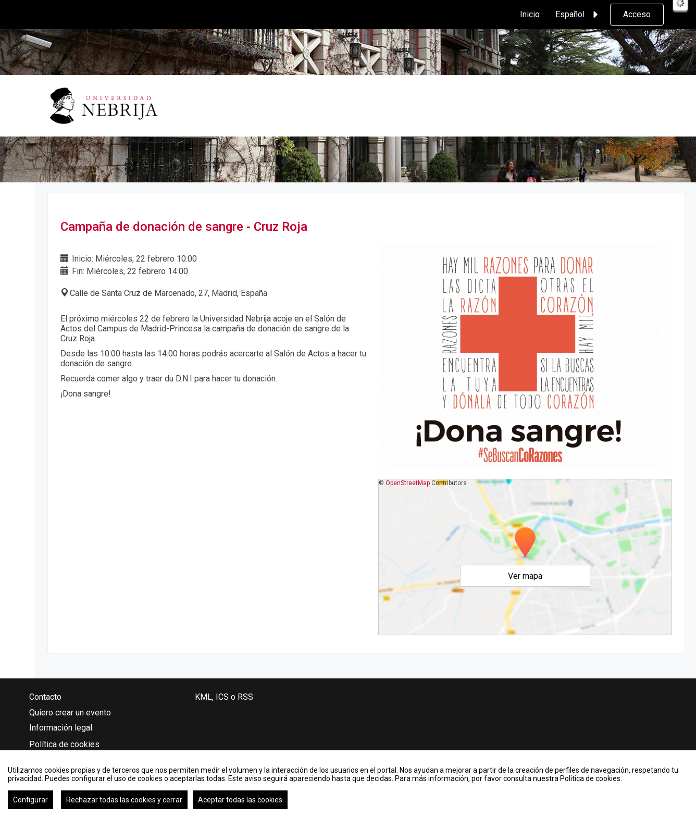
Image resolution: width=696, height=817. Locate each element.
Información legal (60, 728)
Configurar (30, 800)
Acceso (637, 14)
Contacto (45, 697)
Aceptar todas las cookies (240, 800)
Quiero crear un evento (70, 712)
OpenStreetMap (408, 483)
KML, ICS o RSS (224, 697)
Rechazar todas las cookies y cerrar (124, 800)
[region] (348, 783)
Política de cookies (64, 744)
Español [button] (578, 14)
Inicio (530, 14)
